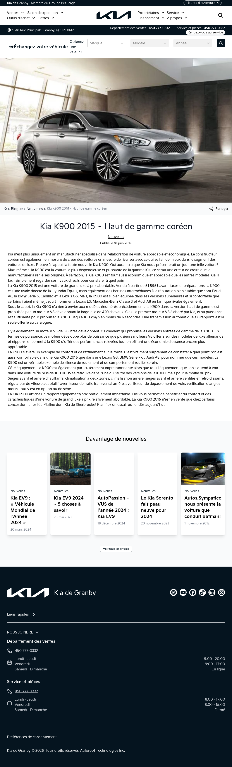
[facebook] (192, 592)
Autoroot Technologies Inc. (102, 750)
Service (175, 12)
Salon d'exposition (45, 12)
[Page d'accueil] (28, 593)
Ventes (15, 12)
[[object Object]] (219, 208)
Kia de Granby (17, 3)
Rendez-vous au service (205, 32)
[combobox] (90, 43)
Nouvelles (35, 208)
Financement (150, 18)
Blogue (17, 208)
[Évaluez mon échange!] (221, 43)
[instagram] (221, 592)
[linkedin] (211, 592)
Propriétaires (150, 12)
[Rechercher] (220, 15)
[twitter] (173, 592)
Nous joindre (20, 632)
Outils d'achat (21, 18)
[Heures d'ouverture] (203, 2)
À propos (177, 18)
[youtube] (183, 592)
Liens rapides (18, 614)
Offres (46, 18)
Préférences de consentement (32, 736)
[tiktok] (202, 592)
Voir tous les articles (116, 549)
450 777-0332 (159, 28)
